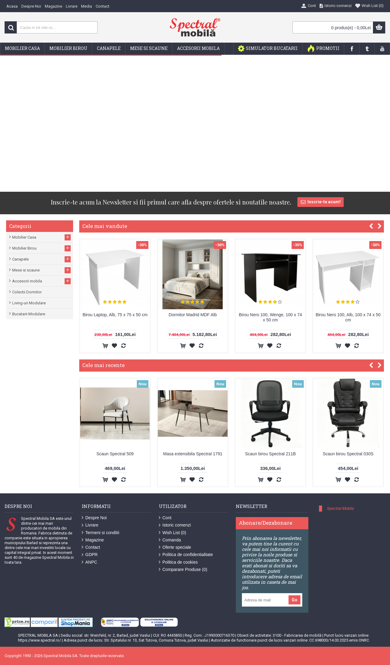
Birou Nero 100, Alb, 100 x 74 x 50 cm (348, 317)
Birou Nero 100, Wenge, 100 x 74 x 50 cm (270, 317)
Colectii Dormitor (27, 292)
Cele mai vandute (104, 225)
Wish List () (172, 532)
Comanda (170, 540)
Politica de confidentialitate (186, 554)
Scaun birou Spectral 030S (348, 453)
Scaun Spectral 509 (114, 453)
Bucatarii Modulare (28, 314)
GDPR (90, 554)
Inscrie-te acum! (320, 202)
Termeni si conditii (100, 532)
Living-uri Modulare (29, 303)
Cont (165, 517)
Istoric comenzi (175, 525)
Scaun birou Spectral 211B (270, 453)
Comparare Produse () (183, 569)
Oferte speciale (175, 547)
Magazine (93, 540)
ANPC (89, 562)
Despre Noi (94, 517)
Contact (91, 547)
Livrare (90, 525)
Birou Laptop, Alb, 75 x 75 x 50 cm (115, 314)
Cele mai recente (103, 365)
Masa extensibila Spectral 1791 (192, 453)
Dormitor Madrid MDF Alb (193, 314)
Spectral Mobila (340, 508)
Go (294, 599)
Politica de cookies (178, 562)
